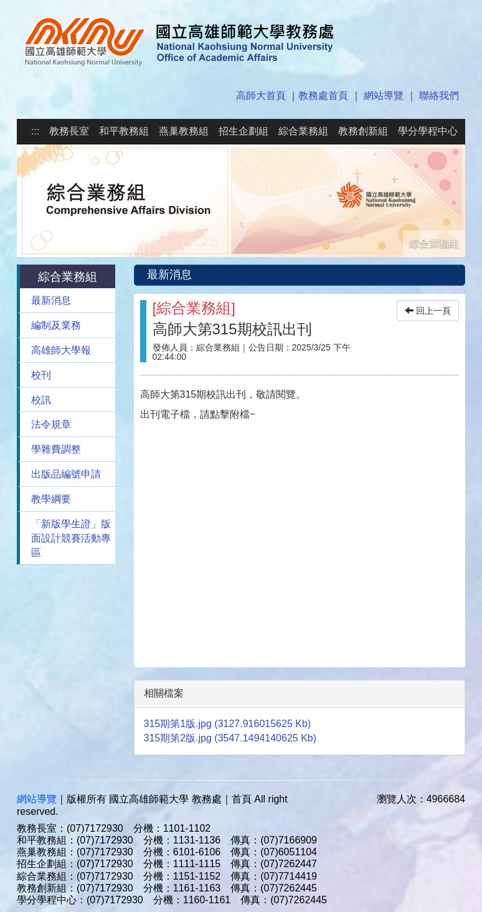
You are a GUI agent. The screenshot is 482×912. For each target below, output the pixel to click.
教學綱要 (51, 499)
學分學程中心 (428, 131)
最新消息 (51, 300)
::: (35, 131)
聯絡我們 (439, 95)
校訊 (41, 400)
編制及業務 (56, 325)
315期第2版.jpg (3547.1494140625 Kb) (230, 738)
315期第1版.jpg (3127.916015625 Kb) (227, 723)
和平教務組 (124, 131)
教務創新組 (363, 131)
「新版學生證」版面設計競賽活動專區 (71, 538)
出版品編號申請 (66, 474)
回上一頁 (428, 311)
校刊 (41, 375)
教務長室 (69, 131)
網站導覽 (384, 95)
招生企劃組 (243, 131)
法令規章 (51, 424)
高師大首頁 (261, 95)
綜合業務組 (303, 131)
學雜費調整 (56, 449)
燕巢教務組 (184, 131)
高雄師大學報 (61, 350)
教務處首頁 (323, 95)
